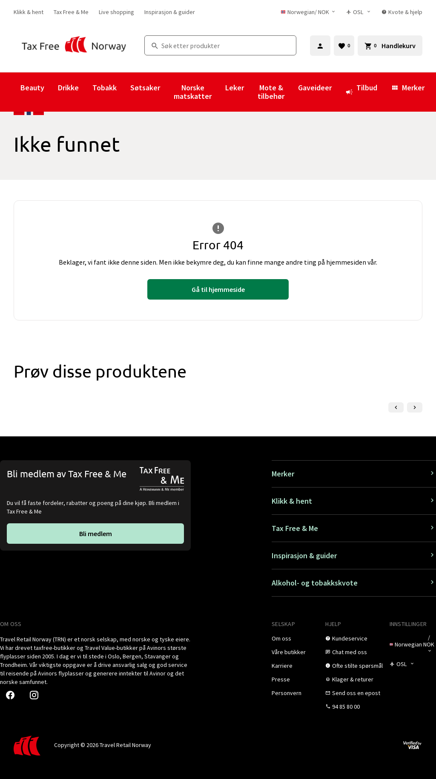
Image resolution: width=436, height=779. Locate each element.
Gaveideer (315, 87)
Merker (408, 87)
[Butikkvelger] (358, 12)
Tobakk (104, 87)
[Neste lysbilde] (414, 407)
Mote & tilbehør (271, 92)
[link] (28, 12)
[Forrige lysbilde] (396, 407)
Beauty (32, 87)
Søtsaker (145, 87)
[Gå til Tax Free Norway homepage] (74, 45)
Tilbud (361, 92)
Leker (234, 87)
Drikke (68, 87)
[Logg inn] (320, 45)
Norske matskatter (193, 92)
